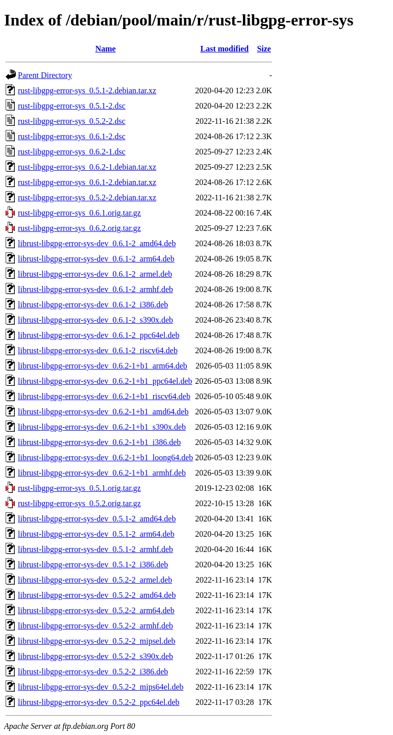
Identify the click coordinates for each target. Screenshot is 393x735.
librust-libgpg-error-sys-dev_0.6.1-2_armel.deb (95, 274)
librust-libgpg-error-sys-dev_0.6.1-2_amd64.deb (97, 243)
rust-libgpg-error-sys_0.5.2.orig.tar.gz (79, 503)
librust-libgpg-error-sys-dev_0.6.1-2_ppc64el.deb (99, 335)
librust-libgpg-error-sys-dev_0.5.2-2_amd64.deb (97, 595)
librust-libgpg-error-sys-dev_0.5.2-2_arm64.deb (96, 610)
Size (264, 48)
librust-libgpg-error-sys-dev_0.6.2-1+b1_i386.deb (99, 442)
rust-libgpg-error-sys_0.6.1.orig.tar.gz (79, 212)
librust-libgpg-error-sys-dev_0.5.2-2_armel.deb (95, 579)
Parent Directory (45, 75)
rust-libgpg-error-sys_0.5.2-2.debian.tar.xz (87, 197)
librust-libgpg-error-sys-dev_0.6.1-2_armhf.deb (95, 289)
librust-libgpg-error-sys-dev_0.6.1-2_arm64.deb (96, 258)
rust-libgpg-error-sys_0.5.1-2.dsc (72, 105)
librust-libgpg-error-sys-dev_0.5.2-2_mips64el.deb (101, 686)
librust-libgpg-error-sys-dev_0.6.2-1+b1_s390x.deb (102, 427)
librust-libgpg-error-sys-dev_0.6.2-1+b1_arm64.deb (102, 365)
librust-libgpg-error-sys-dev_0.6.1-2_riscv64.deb (98, 350)
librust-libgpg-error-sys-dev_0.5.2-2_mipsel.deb (97, 641)
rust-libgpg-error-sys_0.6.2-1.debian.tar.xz (87, 167)
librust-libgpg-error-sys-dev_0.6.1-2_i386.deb (93, 304)
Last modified (225, 48)
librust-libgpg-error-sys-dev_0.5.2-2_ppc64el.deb (99, 702)
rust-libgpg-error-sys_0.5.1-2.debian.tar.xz (87, 90)
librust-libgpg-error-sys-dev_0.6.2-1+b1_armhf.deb (102, 472)
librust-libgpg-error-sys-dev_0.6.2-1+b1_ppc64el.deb (105, 381)
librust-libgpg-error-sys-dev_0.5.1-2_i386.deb (93, 564)
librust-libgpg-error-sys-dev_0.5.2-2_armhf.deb (95, 625)
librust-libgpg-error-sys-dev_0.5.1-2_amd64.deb (97, 518)
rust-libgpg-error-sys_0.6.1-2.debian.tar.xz (87, 182)
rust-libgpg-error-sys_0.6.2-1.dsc (72, 151)
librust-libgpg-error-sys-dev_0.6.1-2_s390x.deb (95, 320)
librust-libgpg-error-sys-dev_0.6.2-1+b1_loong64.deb (105, 457)
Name (105, 48)
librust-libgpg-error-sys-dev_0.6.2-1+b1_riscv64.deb (104, 396)
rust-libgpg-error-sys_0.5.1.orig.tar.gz (79, 488)
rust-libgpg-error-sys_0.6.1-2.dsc (72, 136)
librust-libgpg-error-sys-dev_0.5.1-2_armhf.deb (95, 549)
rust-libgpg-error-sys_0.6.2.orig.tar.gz (79, 228)
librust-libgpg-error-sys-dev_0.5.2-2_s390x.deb (95, 656)
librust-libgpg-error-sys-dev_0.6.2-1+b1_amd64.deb (103, 411)
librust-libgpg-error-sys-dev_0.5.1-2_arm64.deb (96, 534)
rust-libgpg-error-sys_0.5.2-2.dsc (72, 121)
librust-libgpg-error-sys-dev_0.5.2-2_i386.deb (93, 671)
